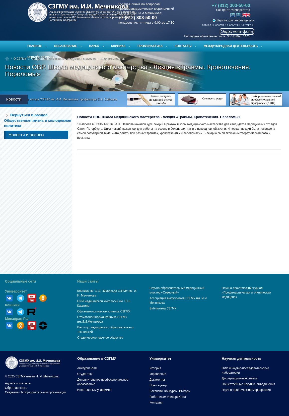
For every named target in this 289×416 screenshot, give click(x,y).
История (155, 368)
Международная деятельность (231, 46)
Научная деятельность (241, 358)
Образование (65, 46)
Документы (157, 379)
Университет (16, 291)
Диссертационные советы (240, 378)
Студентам (84, 374)
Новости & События (225, 24)
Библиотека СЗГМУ (162, 308)
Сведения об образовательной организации (35, 392)
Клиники (12, 305)
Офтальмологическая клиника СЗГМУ (103, 311)
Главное (34, 46)
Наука (94, 46)
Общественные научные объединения (248, 384)
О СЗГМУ (19, 58)
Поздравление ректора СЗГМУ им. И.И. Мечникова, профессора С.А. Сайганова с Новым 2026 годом (81, 99)
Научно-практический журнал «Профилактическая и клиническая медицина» (246, 292)
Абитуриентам (87, 368)
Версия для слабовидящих (233, 20)
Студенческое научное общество (100, 337)
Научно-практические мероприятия (246, 390)
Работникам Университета (167, 397)
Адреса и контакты (18, 383)
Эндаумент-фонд (237, 31)
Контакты (247, 24)
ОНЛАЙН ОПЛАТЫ (41, 57)
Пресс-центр (158, 385)
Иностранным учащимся (94, 390)
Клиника (118, 46)
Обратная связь (16, 388)
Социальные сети (20, 281)
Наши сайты (87, 281)
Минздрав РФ (17, 319)
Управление (157, 374)
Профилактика (150, 46)
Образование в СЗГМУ (96, 358)
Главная (206, 24)
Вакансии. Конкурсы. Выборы (170, 391)
